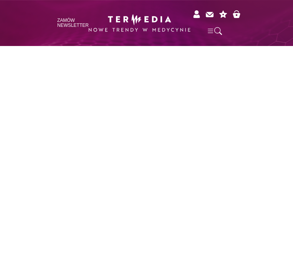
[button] (214, 30)
